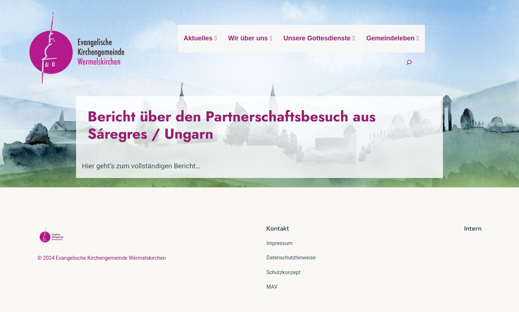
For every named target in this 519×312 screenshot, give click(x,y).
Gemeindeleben (425, 48)
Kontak (276, 211)
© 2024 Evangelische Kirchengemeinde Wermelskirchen (101, 241)
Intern (473, 211)
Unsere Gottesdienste (352, 48)
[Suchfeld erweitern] (473, 48)
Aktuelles (233, 48)
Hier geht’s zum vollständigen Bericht (94, 148)
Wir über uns (283, 48)
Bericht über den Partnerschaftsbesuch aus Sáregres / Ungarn (253, 116)
